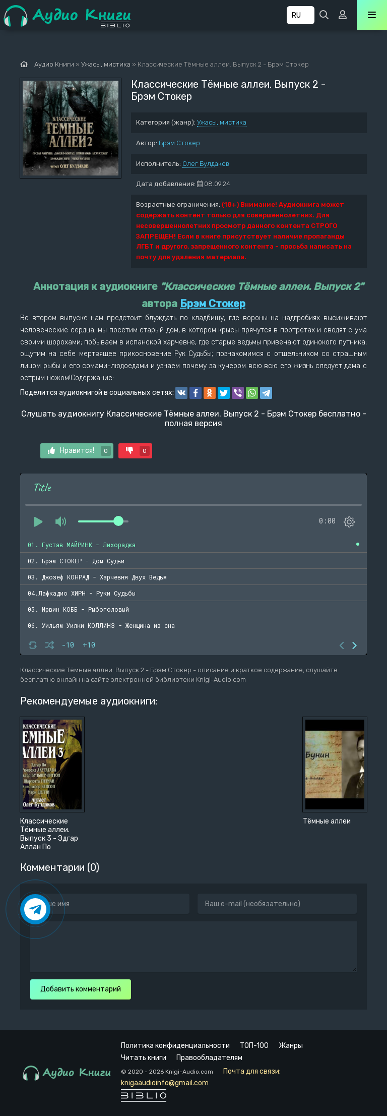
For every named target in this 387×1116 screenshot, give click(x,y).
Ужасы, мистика (221, 122)
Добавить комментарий (80, 989)
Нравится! (79, 451)
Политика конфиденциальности (175, 1045)
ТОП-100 (254, 1045)
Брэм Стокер (179, 143)
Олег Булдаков (205, 163)
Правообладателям (209, 1057)
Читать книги (143, 1057)
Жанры (291, 1045)
